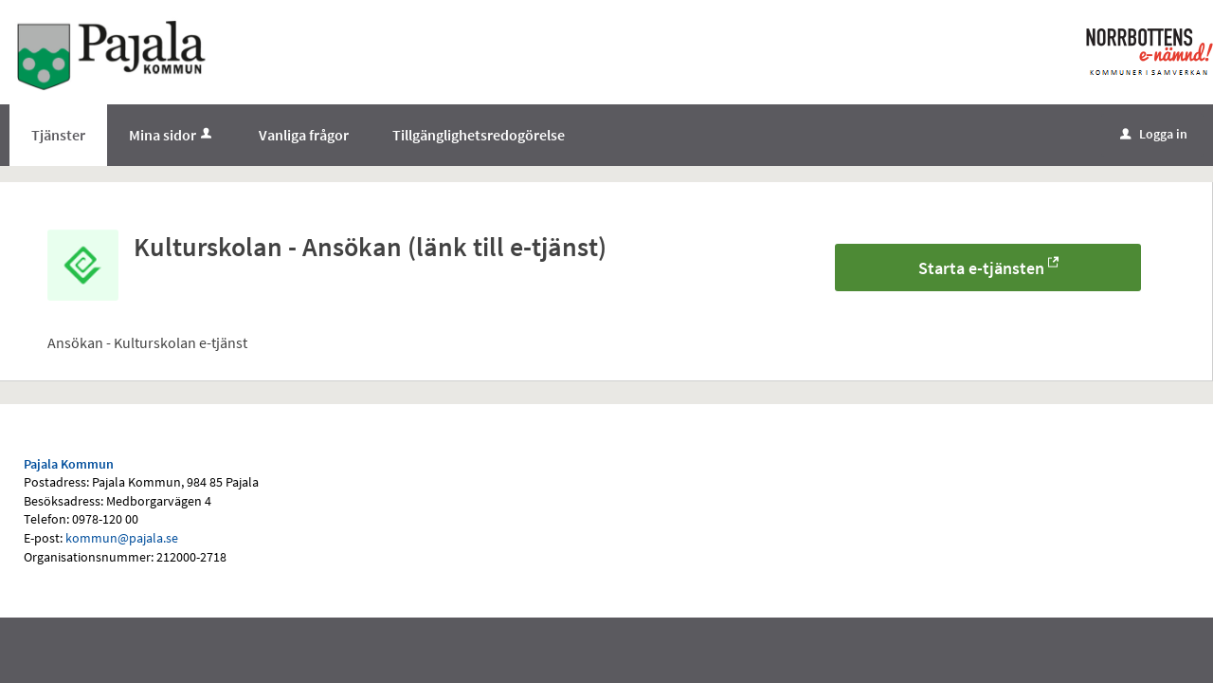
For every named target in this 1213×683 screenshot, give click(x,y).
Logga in (1153, 133)
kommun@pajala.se (121, 537)
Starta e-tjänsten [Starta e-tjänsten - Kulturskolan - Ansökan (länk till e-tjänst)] (981, 268)
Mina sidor (172, 134)
